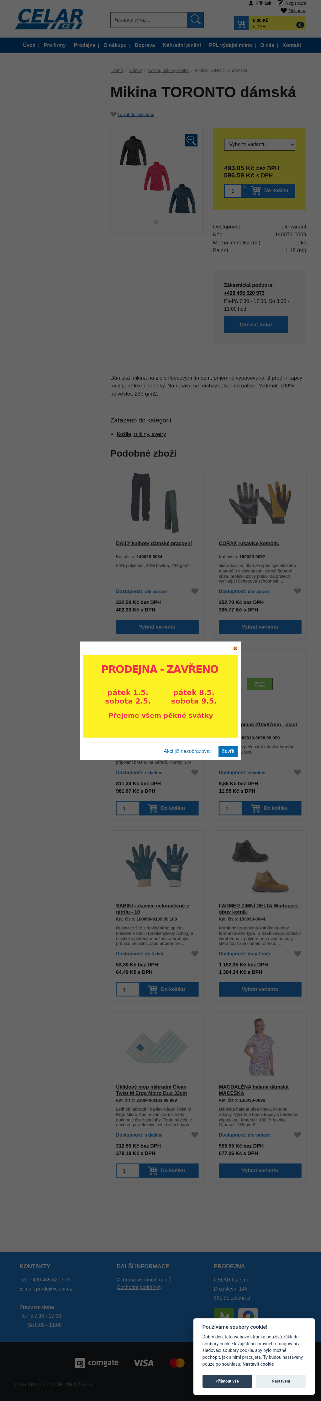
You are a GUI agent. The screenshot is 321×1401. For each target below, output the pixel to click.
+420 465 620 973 (243, 292)
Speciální (45, 398)
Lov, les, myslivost (48, 150)
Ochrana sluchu (45, 613)
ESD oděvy (47, 483)
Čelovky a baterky (47, 737)
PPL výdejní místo (230, 45)
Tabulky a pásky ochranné (56, 753)
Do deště (44, 274)
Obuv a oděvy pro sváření (56, 514)
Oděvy (36, 166)
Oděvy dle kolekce (48, 119)
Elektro (36, 830)
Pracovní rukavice (47, 567)
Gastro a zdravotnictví (52, 135)
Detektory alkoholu (48, 691)
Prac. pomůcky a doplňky (55, 582)
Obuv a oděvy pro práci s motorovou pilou (55, 533)
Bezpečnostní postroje (52, 706)
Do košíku (276, 190)
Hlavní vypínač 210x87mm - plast (258, 724)
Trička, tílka (47, 305)
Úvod (29, 45)
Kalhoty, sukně (50, 212)
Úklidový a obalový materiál (58, 675)
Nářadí (36, 815)
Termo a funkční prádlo (53, 552)
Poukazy (38, 846)
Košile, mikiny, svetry (57, 336)
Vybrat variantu (157, 628)
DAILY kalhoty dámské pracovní (153, 543)
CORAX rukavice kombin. (249, 543)
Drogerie (38, 660)
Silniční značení (45, 768)
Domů (117, 70)
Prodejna (84, 45)
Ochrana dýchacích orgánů (57, 644)
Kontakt (291, 45)
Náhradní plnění (182, 45)
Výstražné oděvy (52, 290)
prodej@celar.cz (54, 1288)
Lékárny (37, 722)
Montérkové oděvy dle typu (57, 104)
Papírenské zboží (47, 784)
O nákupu (115, 45)
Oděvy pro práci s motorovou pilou (65, 433)
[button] (270, 23)
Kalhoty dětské (50, 243)
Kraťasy (43, 228)
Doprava (145, 45)
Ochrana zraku (44, 598)
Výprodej (31, 91)
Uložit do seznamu (132, 114)
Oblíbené (297, 10)
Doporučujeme (37, 75)
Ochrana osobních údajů (144, 1279)
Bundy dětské (49, 197)
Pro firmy (55, 45)
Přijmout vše (227, 1381)
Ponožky (44, 383)
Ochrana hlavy (44, 629)
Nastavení (281, 1381)
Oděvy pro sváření (54, 414)
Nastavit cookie (258, 1364)
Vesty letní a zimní (54, 259)
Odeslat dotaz (256, 325)
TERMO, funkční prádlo (60, 367)
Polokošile (46, 321)
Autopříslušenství (47, 799)
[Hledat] (149, 20)
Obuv (34, 498)
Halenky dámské (52, 352)
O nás (267, 45)
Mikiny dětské (49, 467)
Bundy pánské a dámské (61, 181)
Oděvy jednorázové (55, 452)
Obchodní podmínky (139, 1287)
